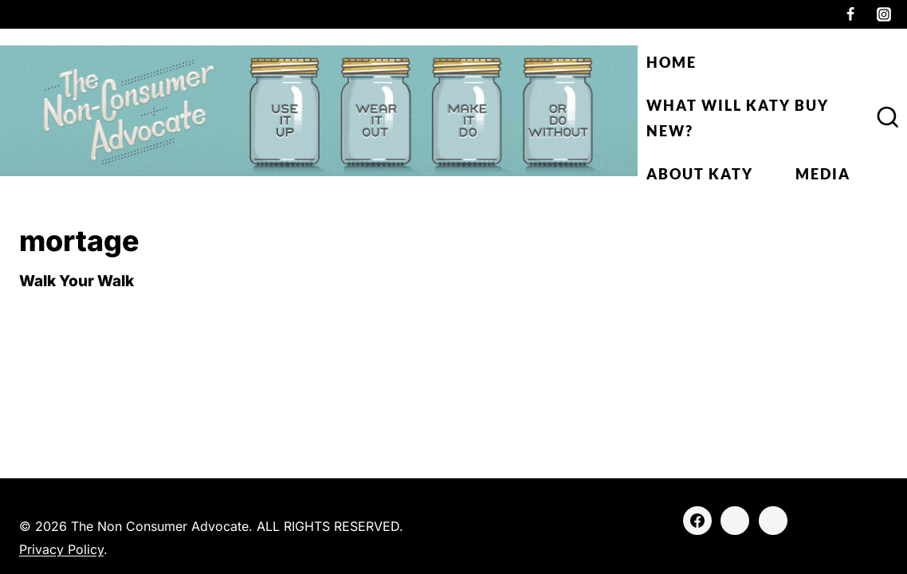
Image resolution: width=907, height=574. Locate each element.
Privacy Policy (61, 549)
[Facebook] (850, 14)
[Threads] (773, 520)
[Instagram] (884, 14)
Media (822, 174)
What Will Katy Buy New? (737, 118)
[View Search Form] (888, 118)
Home (671, 62)
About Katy (699, 174)
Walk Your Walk (76, 281)
